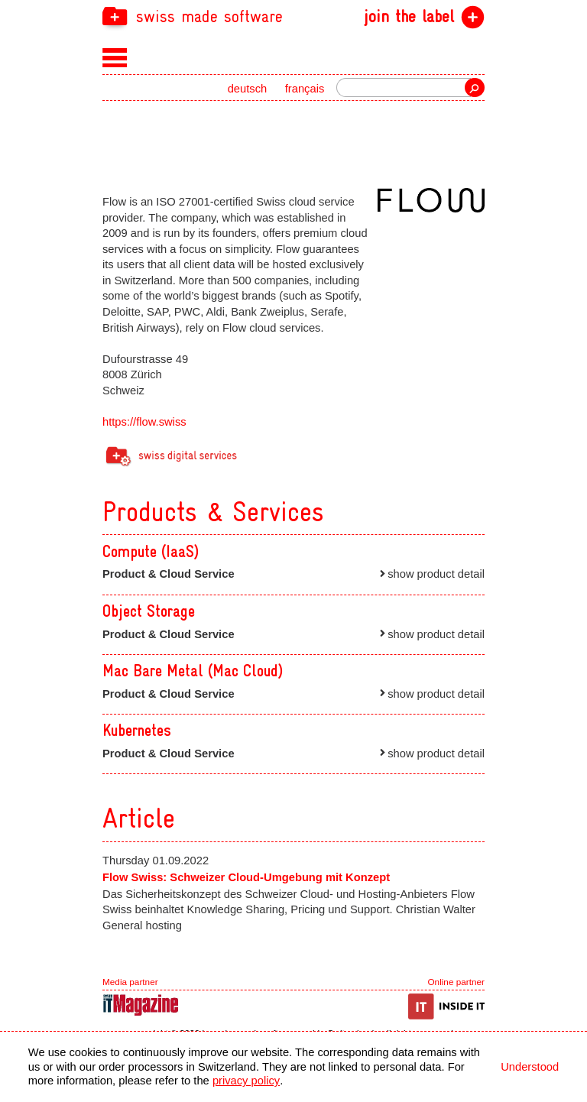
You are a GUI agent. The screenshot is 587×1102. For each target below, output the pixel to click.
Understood (530, 1067)
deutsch (248, 89)
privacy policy (246, 1080)
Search (475, 87)
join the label (409, 16)
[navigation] (293, 15)
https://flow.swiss (144, 422)
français (305, 89)
